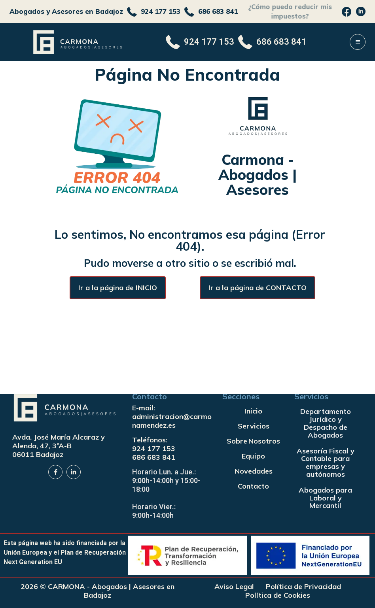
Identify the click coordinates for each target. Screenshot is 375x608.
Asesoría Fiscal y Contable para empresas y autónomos (325, 462)
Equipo (253, 456)
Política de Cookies (277, 595)
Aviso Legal (234, 586)
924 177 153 (153, 448)
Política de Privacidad (303, 586)
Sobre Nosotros (253, 441)
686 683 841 (153, 457)
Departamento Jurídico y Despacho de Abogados (325, 423)
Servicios (253, 426)
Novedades (254, 471)
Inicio (253, 410)
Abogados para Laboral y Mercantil (325, 497)
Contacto (253, 486)
